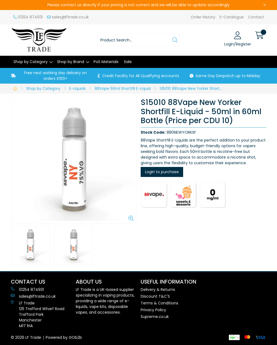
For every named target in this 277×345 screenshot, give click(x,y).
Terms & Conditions (159, 303)
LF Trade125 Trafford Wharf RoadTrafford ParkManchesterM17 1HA (37, 314)
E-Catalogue (232, 17)
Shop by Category (31, 61)
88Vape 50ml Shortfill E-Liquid (123, 88)
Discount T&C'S (155, 296)
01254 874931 (28, 17)
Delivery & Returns (158, 289)
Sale (128, 61)
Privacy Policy (153, 310)
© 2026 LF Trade (26, 337)
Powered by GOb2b (64, 337)
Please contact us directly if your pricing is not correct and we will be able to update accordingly (138, 5)
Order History (203, 17)
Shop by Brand (70, 61)
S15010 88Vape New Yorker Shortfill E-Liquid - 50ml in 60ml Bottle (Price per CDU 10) (192, 88)
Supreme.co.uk (155, 316)
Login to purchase (162, 172)
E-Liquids (77, 88)
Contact (256, 17)
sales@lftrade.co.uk (68, 17)
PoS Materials (106, 61)
